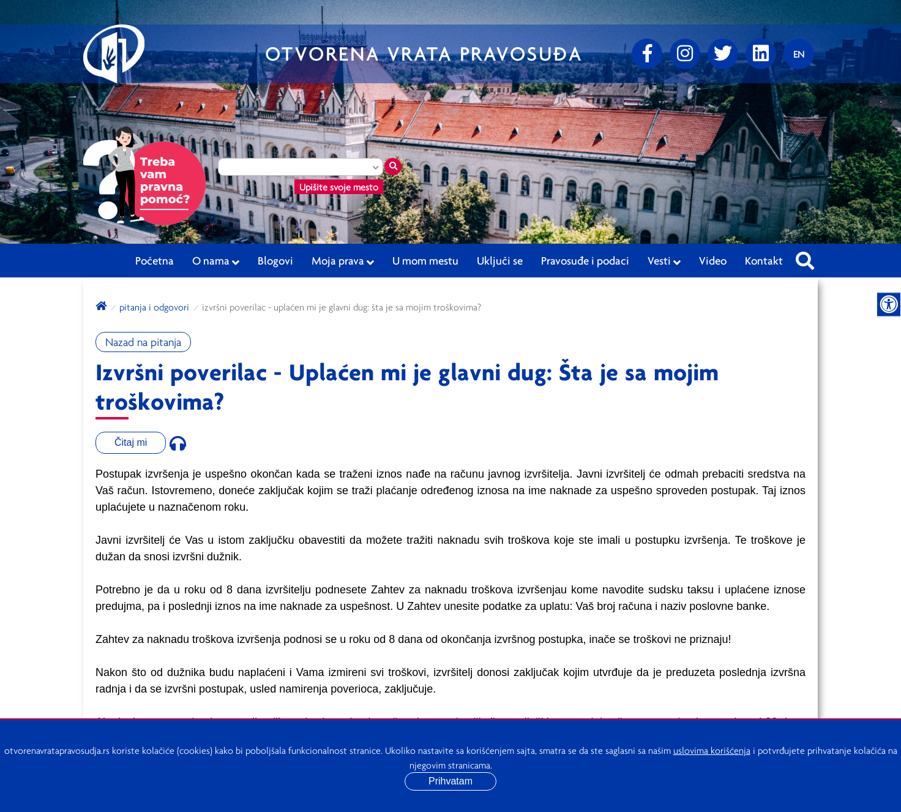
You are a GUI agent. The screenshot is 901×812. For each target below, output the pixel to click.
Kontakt (764, 260)
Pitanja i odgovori (154, 306)
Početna (154, 260)
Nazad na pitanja (143, 342)
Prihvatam (450, 781)
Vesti (664, 261)
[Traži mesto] (393, 166)
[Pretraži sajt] (805, 257)
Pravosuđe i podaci (585, 260)
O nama (215, 261)
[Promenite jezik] (798, 54)
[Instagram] (685, 54)
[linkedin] (761, 54)
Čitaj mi (130, 442)
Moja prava (343, 261)
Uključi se (500, 260)
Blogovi (275, 260)
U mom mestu (425, 260)
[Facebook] (647, 54)
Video (713, 260)
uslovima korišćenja (711, 750)
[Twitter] (723, 54)
